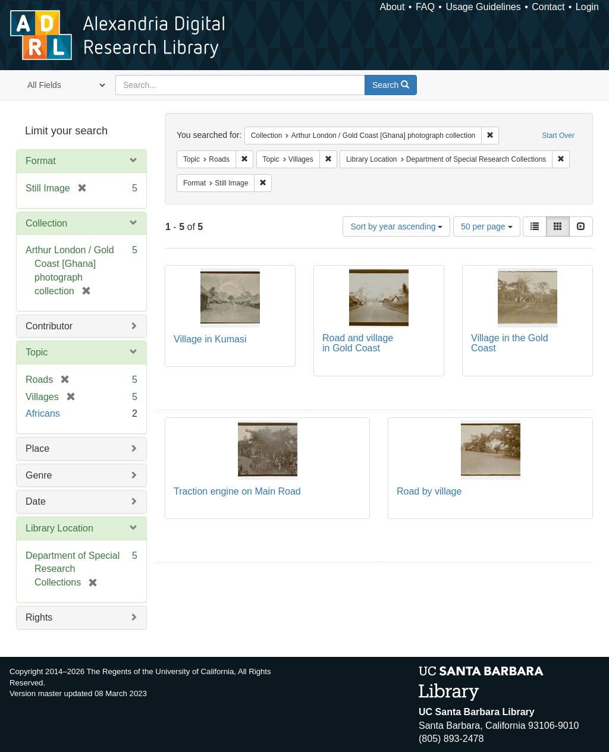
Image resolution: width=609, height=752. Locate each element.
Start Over (558, 135)
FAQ (425, 7)
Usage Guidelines (482, 7)
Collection (46, 223)
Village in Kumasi (210, 339)
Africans (43, 413)
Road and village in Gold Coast (357, 343)
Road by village (429, 491)
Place (37, 448)
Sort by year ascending (396, 226)
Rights (39, 617)
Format (41, 161)
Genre (39, 475)
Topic (37, 352)
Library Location (59, 528)
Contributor (49, 326)
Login (587, 7)
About (392, 7)
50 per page (487, 226)
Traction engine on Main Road (237, 491)
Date (36, 501)
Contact (548, 7)
